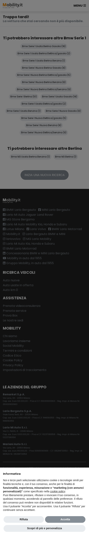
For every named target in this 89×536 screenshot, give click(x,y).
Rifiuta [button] (24, 519)
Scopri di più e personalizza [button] (44, 528)
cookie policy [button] (57, 491)
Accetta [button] (65, 519)
